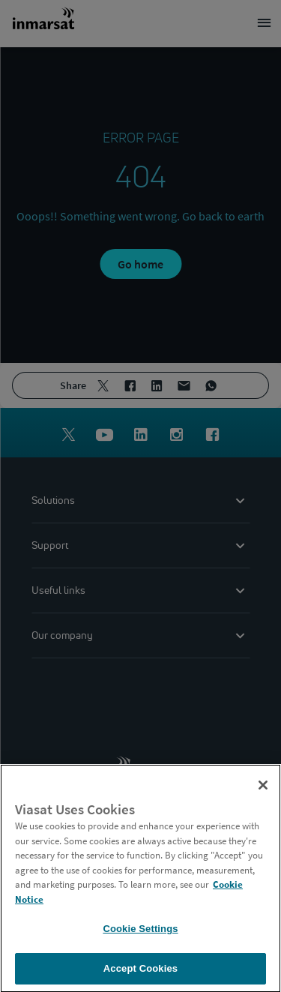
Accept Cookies (140, 972)
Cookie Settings (140, 932)
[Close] (263, 788)
